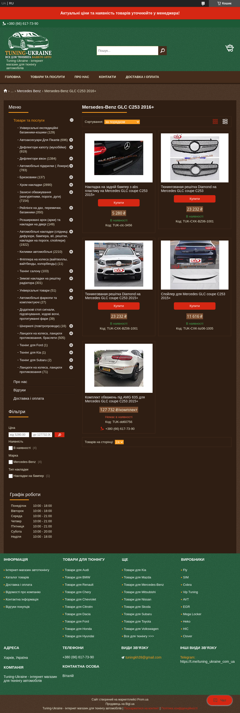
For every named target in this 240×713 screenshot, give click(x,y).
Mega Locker (192, 614)
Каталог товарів (17, 577)
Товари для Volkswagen (141, 629)
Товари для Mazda (137, 577)
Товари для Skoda (137, 607)
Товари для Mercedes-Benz (144, 584)
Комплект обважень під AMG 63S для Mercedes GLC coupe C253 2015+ (115, 399)
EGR (186, 607)
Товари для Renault (79, 584)
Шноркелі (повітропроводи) (40, 326)
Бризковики (28, 177)
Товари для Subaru (138, 614)
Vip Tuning (190, 592)
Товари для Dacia (77, 614)
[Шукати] (162, 50)
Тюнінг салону (30, 271)
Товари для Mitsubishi (140, 592)
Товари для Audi (77, 570)
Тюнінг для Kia (30, 352)
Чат (219, 700)
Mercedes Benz (29, 91)
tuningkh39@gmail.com (144, 657)
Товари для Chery (78, 592)
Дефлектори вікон (33, 158)
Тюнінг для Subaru (33, 360)
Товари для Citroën (79, 607)
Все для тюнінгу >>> (139, 636)
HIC (185, 629)
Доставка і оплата (142, 77)
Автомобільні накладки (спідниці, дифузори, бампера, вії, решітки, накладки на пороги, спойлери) (44, 236)
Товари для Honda (78, 629)
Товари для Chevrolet (80, 599)
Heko (186, 621)
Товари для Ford (77, 621)
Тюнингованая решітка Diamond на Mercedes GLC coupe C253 (188, 189)
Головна (13, 77)
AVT (186, 599)
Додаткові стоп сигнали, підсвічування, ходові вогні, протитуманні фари (40, 314)
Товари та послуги (47, 77)
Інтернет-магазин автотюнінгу (27, 570)
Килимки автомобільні (36, 252)
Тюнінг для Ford (31, 345)
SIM (186, 577)
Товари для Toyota (137, 621)
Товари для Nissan (137, 599)
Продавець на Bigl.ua (120, 704)
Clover (187, 636)
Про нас (81, 77)
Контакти (107, 77)
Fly (185, 570)
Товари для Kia (135, 570)
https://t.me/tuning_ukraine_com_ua (207, 661)
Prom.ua (142, 699)
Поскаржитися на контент (141, 708)
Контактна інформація (22, 599)
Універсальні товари (34, 290)
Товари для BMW (77, 577)
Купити (119, 202)
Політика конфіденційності (179, 708)
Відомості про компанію (23, 592)
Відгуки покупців (18, 607)
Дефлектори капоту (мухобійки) (43, 147)
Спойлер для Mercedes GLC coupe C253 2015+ (193, 296)
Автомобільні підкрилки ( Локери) (44, 166)
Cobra (187, 584)
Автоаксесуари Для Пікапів (40, 140)
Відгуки (19, 390)
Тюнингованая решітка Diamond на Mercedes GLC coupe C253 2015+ (112, 296)
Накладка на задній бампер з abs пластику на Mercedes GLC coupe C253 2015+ (116, 191)
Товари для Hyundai (79, 636)
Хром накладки (31, 185)
